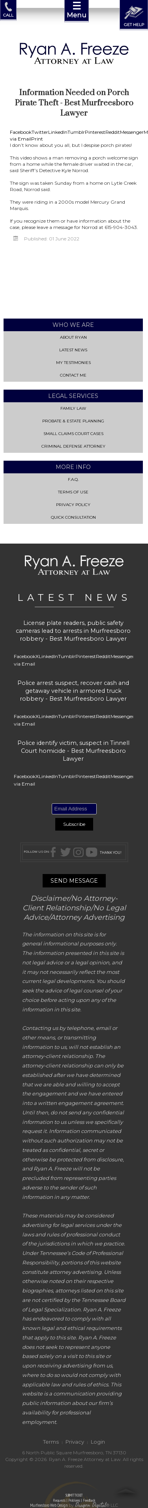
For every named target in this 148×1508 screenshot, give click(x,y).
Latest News (73, 349)
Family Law (73, 408)
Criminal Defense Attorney (73, 446)
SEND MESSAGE (74, 880)
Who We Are (73, 324)
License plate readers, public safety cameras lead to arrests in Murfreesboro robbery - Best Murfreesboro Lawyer (73, 630)
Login (98, 1441)
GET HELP (134, 14)
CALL (8, 9)
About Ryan (73, 337)
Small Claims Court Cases (73, 433)
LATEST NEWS (74, 597)
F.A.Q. (73, 479)
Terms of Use (73, 492)
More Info (73, 466)
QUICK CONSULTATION (73, 517)
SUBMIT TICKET (74, 1498)
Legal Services (73, 395)
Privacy (75, 1441)
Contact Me (73, 375)
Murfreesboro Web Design (48, 1504)
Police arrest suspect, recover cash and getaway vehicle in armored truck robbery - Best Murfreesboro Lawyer (73, 690)
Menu (76, 9)
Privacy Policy (73, 504)
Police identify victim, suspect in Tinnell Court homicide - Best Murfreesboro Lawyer (73, 750)
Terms (51, 1441)
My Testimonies (73, 362)
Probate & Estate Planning (73, 420)
